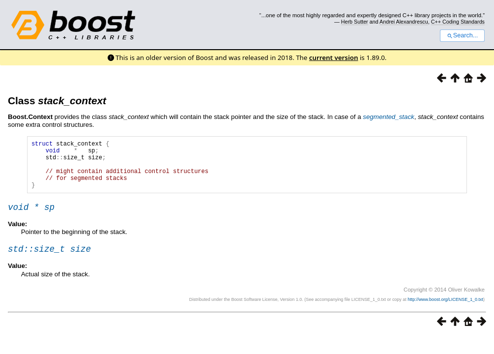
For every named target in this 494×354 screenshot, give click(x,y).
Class (57, 100)
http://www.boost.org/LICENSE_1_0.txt (445, 312)
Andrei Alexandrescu (403, 22)
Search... (462, 35)
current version (333, 57)
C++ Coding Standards (458, 22)
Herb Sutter (354, 22)
